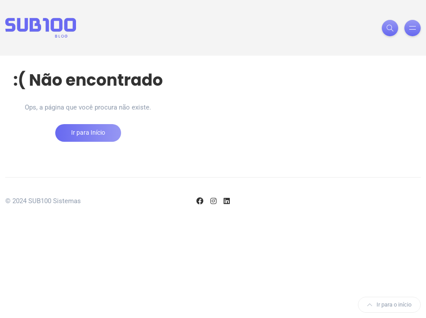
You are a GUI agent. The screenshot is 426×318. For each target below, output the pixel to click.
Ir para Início (88, 132)
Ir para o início (389, 304)
